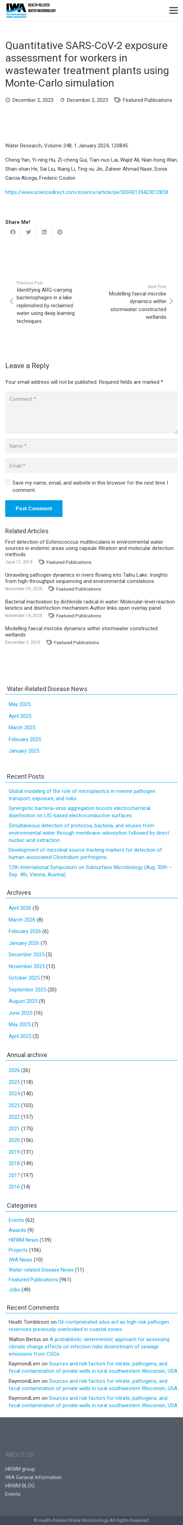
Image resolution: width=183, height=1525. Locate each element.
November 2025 (27, 966)
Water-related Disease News (41, 1270)
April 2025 (20, 716)
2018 (14, 1163)
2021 (14, 1129)
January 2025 (24, 751)
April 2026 (20, 908)
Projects (18, 1250)
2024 (14, 1093)
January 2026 (24, 943)
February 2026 (25, 931)
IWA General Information (33, 1477)
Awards (17, 1230)
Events (16, 1220)
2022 (14, 1117)
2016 (14, 1187)
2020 (14, 1140)
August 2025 (23, 1001)
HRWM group (20, 1469)
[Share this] (13, 232)
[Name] (91, 446)
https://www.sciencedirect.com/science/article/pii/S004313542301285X (86, 192)
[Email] (91, 466)
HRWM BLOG (20, 1486)
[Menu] (173, 10)
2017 (14, 1175)
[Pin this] (60, 232)
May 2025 (20, 704)
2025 (14, 1082)
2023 (14, 1105)
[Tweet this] (28, 232)
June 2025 (20, 1013)
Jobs (14, 1290)
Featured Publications (147, 100)
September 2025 (27, 990)
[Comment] (91, 412)
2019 (14, 1152)
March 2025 (22, 727)
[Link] (31, 10)
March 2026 (22, 920)
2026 (14, 1070)
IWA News (20, 1260)
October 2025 (24, 978)
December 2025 (26, 954)
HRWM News (23, 1240)
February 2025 (25, 739)
